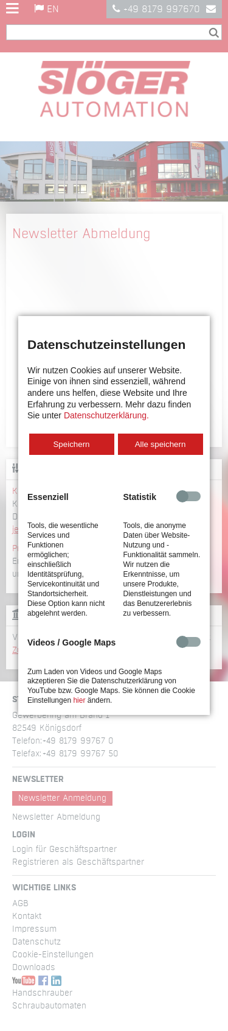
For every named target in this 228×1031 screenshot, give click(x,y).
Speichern (71, 444)
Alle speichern (160, 444)
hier (79, 700)
